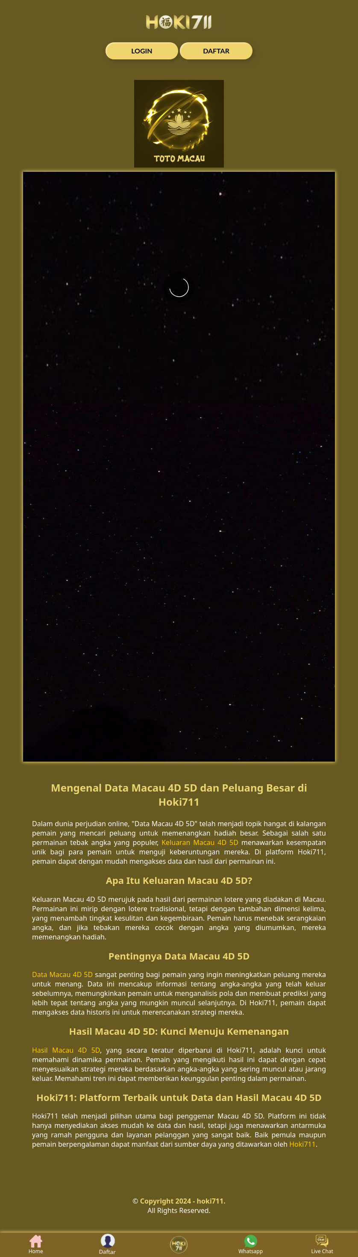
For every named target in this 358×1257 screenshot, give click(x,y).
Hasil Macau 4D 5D (66, 1050)
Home (36, 1245)
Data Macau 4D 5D (62, 974)
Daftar (107, 1245)
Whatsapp (250, 1245)
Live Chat (322, 1245)
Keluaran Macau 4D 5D (199, 842)
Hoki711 (302, 1144)
